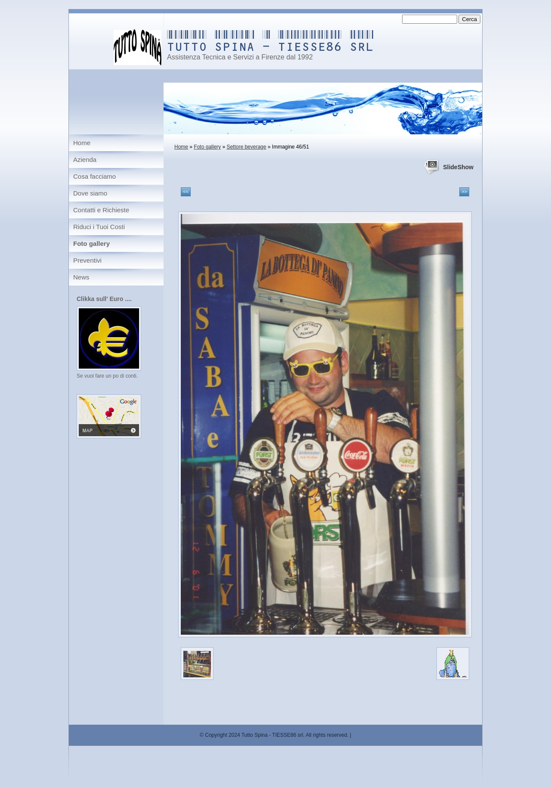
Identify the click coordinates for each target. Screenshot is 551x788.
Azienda (84, 159)
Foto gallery (207, 147)
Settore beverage (246, 147)
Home (181, 147)
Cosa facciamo (94, 176)
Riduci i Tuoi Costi (99, 226)
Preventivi (87, 260)
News (81, 277)
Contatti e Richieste (101, 210)
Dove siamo (90, 193)
